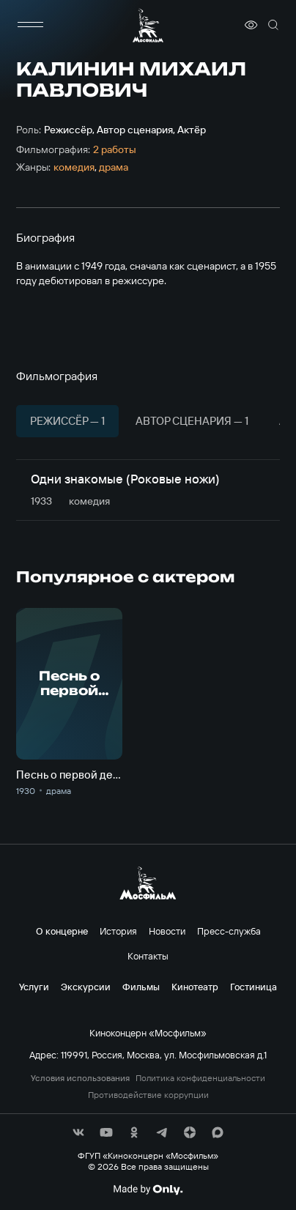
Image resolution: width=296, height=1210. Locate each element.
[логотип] (148, 25)
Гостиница (253, 986)
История (118, 931)
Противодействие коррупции (148, 1095)
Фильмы (141, 986)
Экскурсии (86, 986)
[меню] (30, 25)
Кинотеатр (194, 986)
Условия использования (80, 1078)
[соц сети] (78, 1132)
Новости (167, 931)
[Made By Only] (147, 1189)
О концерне (62, 931)
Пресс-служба (229, 931)
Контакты (148, 956)
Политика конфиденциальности (200, 1078)
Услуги (34, 986)
